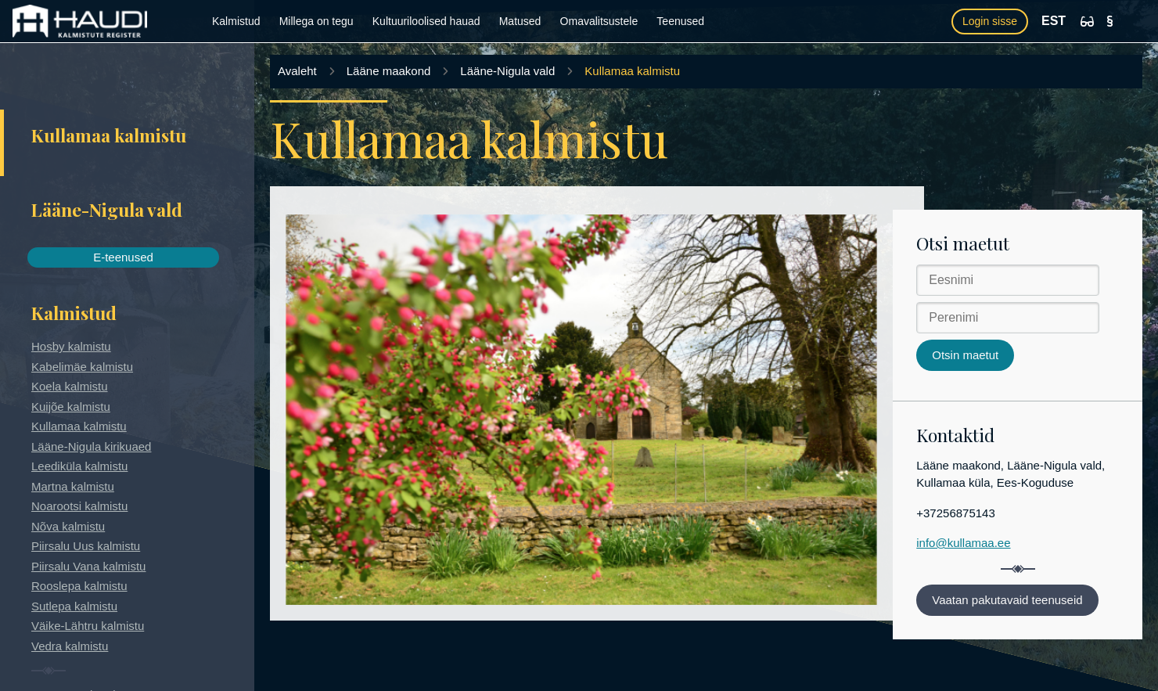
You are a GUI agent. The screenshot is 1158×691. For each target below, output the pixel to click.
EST (1053, 20)
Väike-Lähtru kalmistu (87, 625)
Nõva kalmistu (68, 526)
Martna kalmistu (72, 486)
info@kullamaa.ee (963, 542)
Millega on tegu (316, 21)
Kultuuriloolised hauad (426, 21)
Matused (520, 21)
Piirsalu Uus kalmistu (85, 545)
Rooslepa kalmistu (79, 585)
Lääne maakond (389, 70)
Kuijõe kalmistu (70, 406)
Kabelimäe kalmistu (82, 366)
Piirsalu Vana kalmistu (88, 566)
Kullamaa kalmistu (79, 426)
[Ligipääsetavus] (1087, 21)
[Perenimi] (1007, 317)
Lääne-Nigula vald (507, 70)
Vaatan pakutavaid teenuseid (1007, 599)
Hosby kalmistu (71, 346)
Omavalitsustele (599, 21)
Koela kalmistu (69, 386)
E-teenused (123, 257)
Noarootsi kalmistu (79, 506)
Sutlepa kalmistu (74, 606)
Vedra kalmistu (69, 646)
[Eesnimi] (1007, 280)
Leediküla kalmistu (79, 466)
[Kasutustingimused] (1110, 21)
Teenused (680, 21)
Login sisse (989, 21)
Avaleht (297, 70)
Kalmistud (236, 21)
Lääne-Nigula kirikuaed (91, 446)
